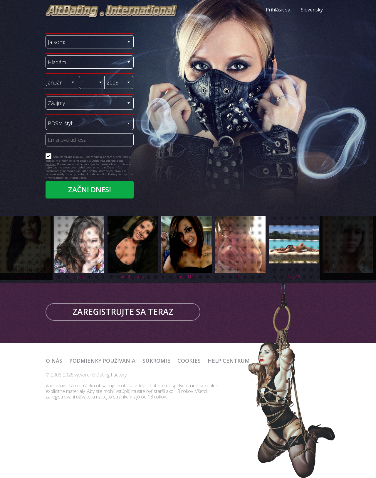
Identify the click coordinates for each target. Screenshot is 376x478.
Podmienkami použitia (76, 161)
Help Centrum (229, 360)
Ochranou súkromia (105, 161)
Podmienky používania (102, 360)
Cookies (51, 164)
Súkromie (156, 360)
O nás (54, 360)
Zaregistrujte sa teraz (123, 311)
